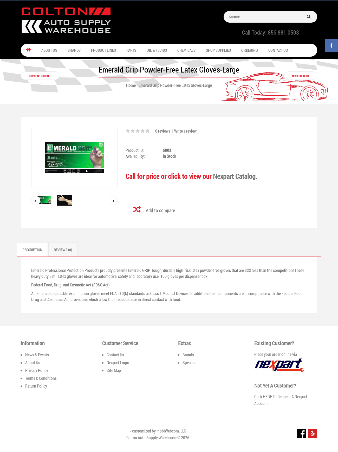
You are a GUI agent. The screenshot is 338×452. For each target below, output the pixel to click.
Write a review (185, 131)
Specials (189, 362)
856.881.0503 (283, 32)
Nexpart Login (118, 362)
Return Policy (36, 386)
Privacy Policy (36, 370)
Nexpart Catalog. (235, 176)
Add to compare (160, 210)
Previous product (40, 76)
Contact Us (115, 354)
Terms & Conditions (41, 378)
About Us (32, 362)
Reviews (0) (63, 249)
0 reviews (162, 131)
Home (131, 85)
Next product (300, 76)
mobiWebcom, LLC (171, 431)
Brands (188, 354)
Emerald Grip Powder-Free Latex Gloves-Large (175, 85)
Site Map (114, 370)
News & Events (37, 354)
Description (32, 249)
